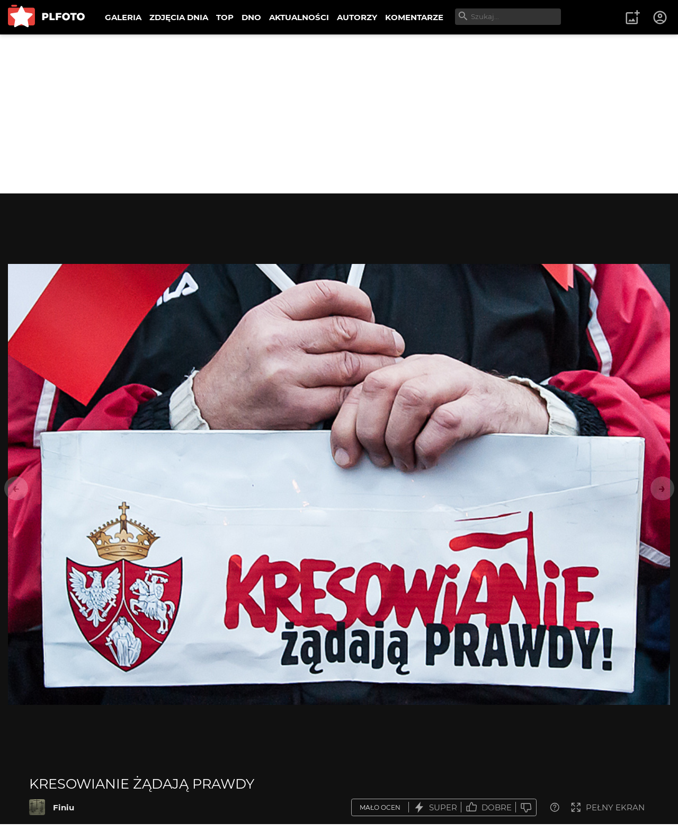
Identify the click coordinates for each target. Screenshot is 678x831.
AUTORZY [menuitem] (357, 17)
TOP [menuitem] (225, 17)
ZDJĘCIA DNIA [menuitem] (178, 17)
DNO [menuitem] (251, 17)
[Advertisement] (339, 114)
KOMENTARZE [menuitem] (414, 17)
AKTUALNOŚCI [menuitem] (299, 17)
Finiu (63, 807)
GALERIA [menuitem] (123, 17)
